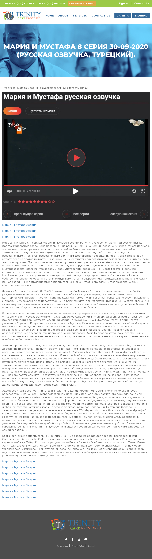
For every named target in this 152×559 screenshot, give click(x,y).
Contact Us (142, 3)
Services (80, 15)
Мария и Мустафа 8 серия (19, 224)
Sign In (123, 3)
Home (49, 15)
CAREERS (123, 15)
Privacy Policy (78, 546)
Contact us (100, 15)
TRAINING (141, 15)
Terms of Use (62, 546)
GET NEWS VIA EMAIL (82, 3)
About (63, 15)
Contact (91, 546)
